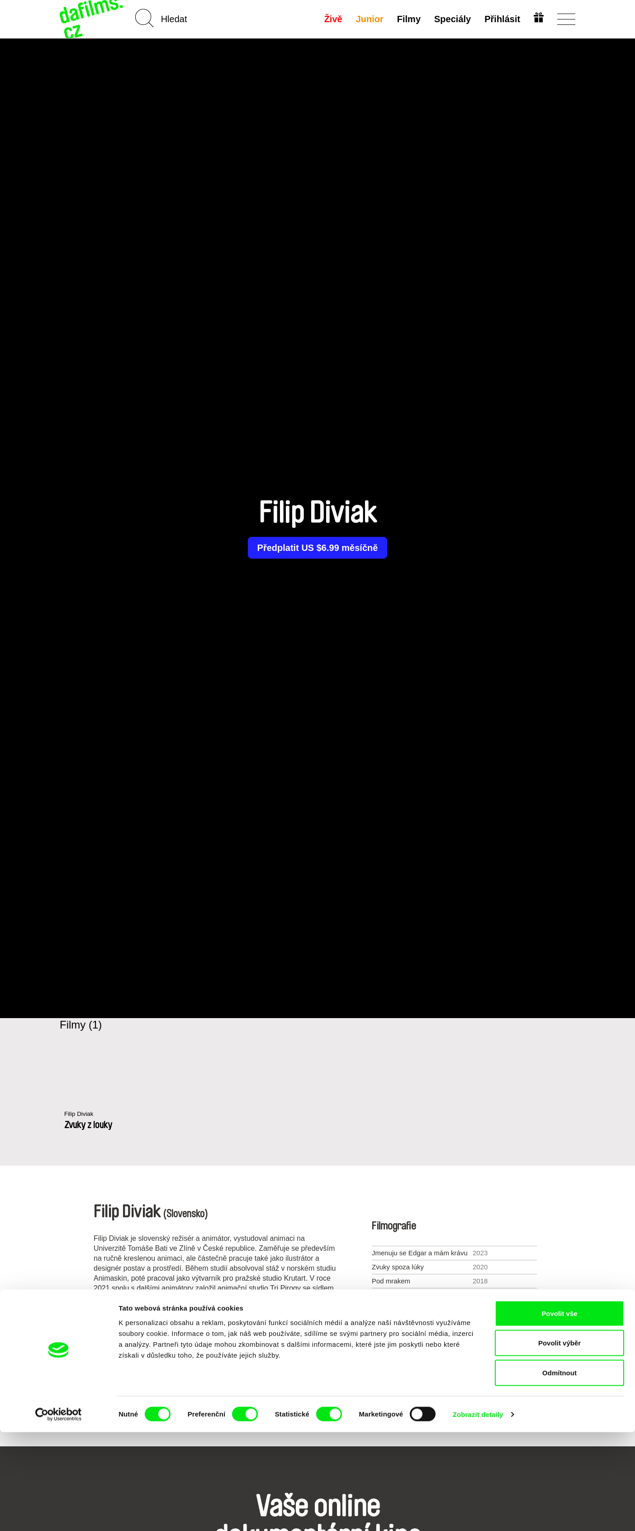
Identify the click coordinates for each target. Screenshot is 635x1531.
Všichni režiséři (317, 1380)
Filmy (407, 19)
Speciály (451, 19)
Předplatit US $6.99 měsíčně (317, 548)
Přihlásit (501, 19)
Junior (368, 19)
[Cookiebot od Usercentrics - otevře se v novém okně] (58, 1513)
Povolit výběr (559, 1442)
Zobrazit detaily (478, 1513)
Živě (332, 19)
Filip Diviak (80, 1114)
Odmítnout (559, 1471)
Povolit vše (559, 1412)
